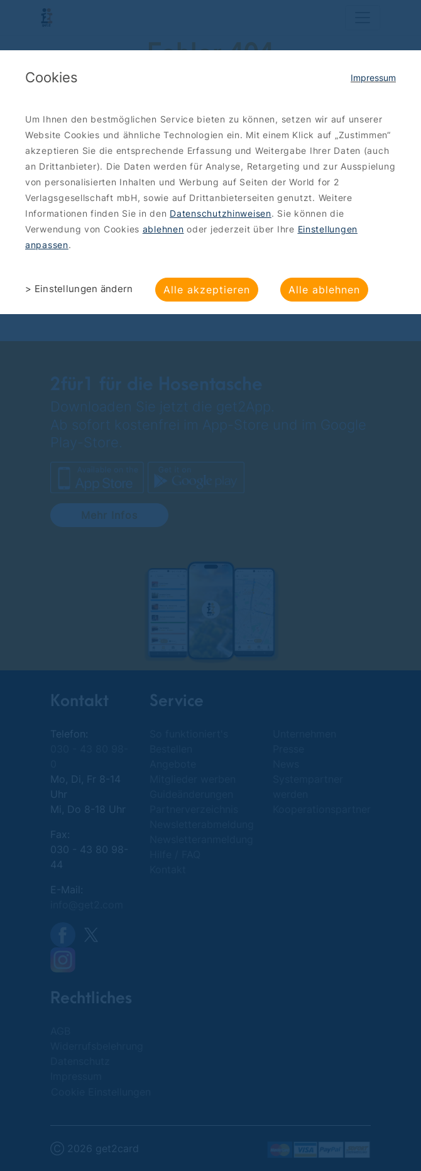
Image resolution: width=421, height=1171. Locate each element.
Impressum (373, 77)
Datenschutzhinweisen (220, 213)
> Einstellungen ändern (79, 289)
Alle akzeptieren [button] (206, 289)
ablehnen (163, 229)
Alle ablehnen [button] (324, 289)
